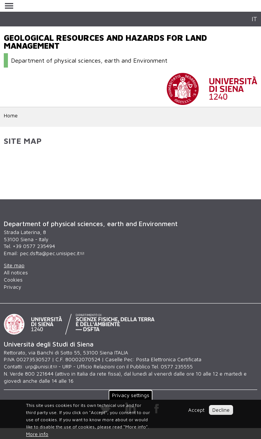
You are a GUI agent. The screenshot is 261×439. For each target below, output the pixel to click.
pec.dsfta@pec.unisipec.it (52, 253)
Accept (196, 410)
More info (37, 434)
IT (254, 18)
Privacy (12, 287)
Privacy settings (130, 395)
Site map (14, 265)
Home (11, 115)
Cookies (13, 280)
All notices (16, 273)
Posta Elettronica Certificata (168, 359)
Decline (221, 410)
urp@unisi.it (41, 367)
